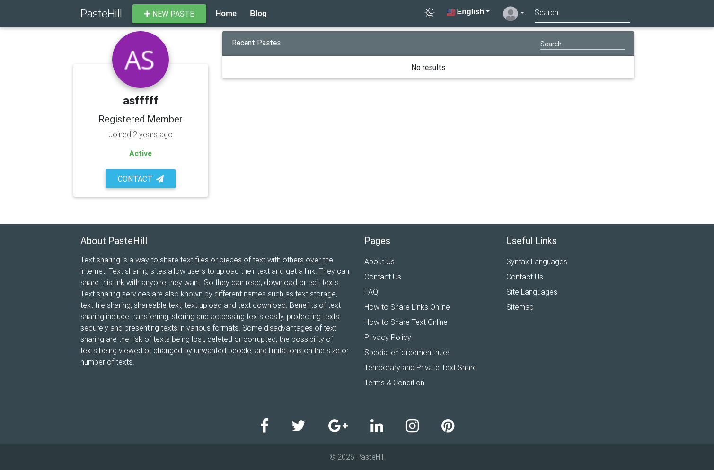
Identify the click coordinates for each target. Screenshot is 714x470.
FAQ (371, 291)
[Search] (582, 13)
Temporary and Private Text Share (420, 367)
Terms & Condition (394, 382)
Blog (258, 13)
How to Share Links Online (407, 307)
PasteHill (101, 13)
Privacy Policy (387, 337)
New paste (169, 13)
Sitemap (520, 307)
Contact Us (382, 276)
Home (226, 13)
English (465, 12)
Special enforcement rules (407, 352)
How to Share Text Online (406, 322)
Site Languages (531, 291)
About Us (379, 261)
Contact (141, 178)
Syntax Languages (536, 261)
